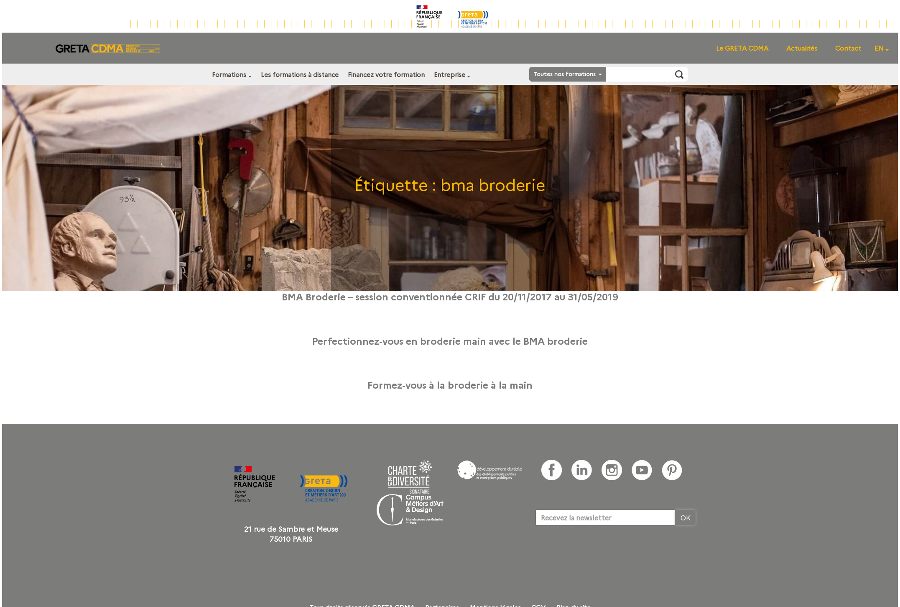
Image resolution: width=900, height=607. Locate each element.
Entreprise (449, 74)
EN (879, 48)
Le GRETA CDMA (742, 48)
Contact (848, 48)
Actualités (801, 48)
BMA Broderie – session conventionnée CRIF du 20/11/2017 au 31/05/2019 (450, 296)
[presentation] (599, 551)
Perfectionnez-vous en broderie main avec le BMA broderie (450, 340)
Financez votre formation (386, 74)
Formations (229, 74)
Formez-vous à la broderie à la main (450, 384)
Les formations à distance (300, 74)
